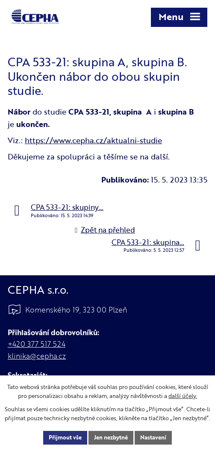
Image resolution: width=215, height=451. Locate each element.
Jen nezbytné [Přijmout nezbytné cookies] (111, 437)
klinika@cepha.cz (37, 356)
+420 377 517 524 (36, 344)
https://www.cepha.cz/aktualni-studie (93, 140)
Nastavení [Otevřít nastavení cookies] (153, 437)
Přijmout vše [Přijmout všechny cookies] (65, 437)
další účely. (182, 396)
